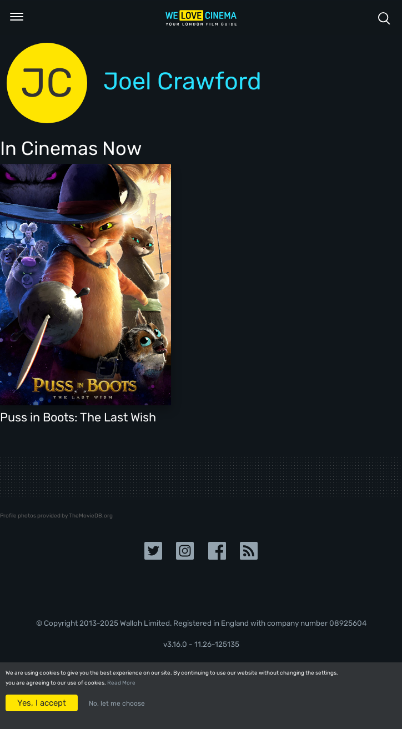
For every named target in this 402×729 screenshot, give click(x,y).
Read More (121, 683)
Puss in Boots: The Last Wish (78, 417)
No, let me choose (117, 703)
